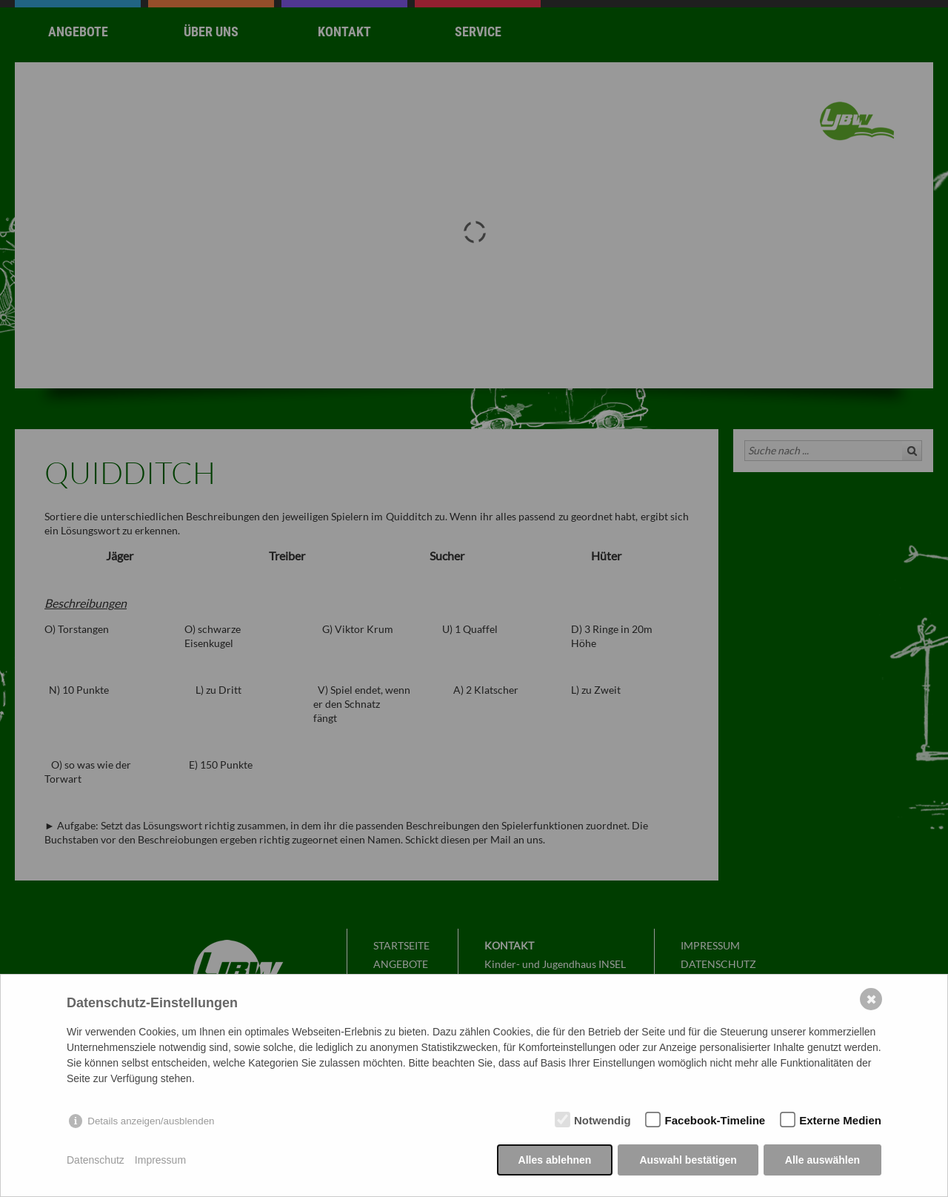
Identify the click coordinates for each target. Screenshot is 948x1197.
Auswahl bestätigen (687, 1160)
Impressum (160, 1160)
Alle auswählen (822, 1160)
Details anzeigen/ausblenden (150, 1121)
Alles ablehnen (555, 1160)
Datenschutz (95, 1160)
